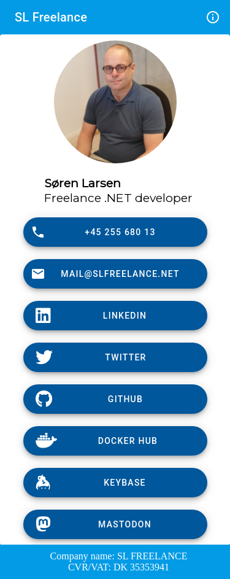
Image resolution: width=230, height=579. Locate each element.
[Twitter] (115, 357)
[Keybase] (115, 482)
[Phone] (115, 232)
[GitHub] (115, 399)
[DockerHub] (115, 441)
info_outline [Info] (212, 17)
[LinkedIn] (115, 315)
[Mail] (115, 274)
